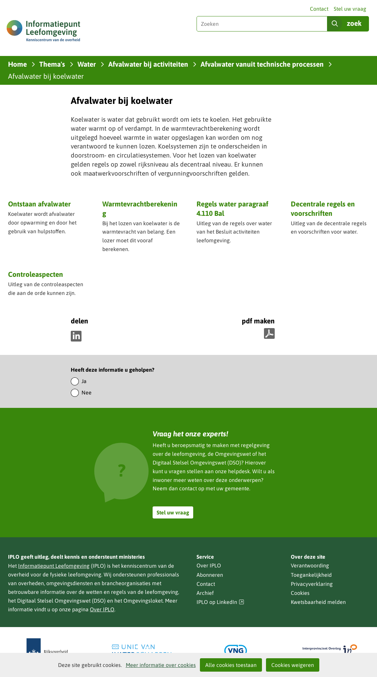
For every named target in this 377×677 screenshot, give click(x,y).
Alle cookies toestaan (231, 665)
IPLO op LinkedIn (220, 602)
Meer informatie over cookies (161, 665)
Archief (205, 593)
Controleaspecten (35, 274)
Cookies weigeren (292, 665)
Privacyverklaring (312, 584)
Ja (84, 381)
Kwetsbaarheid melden (318, 602)
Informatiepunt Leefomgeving (54, 566)
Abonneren (210, 575)
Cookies (300, 593)
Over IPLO (102, 609)
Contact (319, 9)
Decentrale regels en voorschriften (323, 208)
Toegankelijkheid (311, 575)
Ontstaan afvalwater (39, 204)
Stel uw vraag (350, 9)
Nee (87, 392)
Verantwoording (310, 565)
